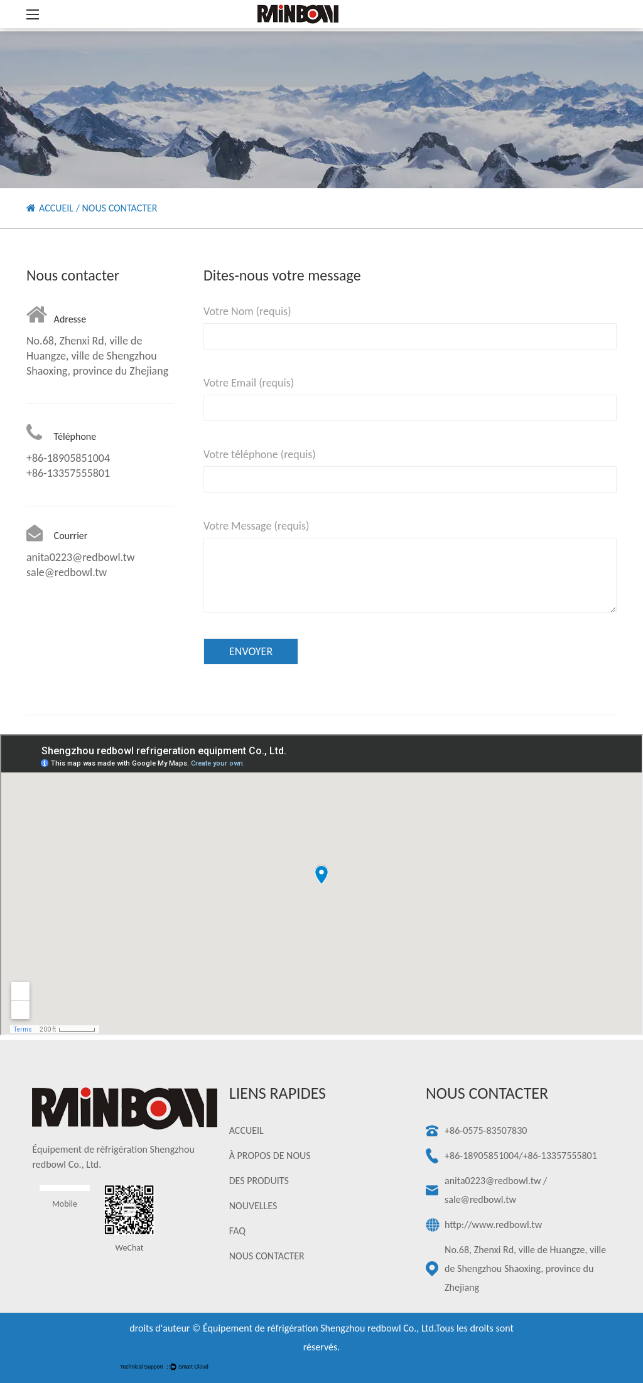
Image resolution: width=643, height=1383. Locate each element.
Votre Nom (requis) (247, 311)
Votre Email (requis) (248, 383)
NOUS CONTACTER (267, 1256)
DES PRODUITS (259, 1181)
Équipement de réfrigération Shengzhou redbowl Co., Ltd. (319, 1328)
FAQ (237, 1231)
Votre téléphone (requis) (259, 454)
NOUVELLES (253, 1206)
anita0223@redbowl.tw (493, 1181)
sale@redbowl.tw (480, 1199)
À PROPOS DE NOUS (270, 1155)
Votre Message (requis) (256, 526)
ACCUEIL (56, 208)
